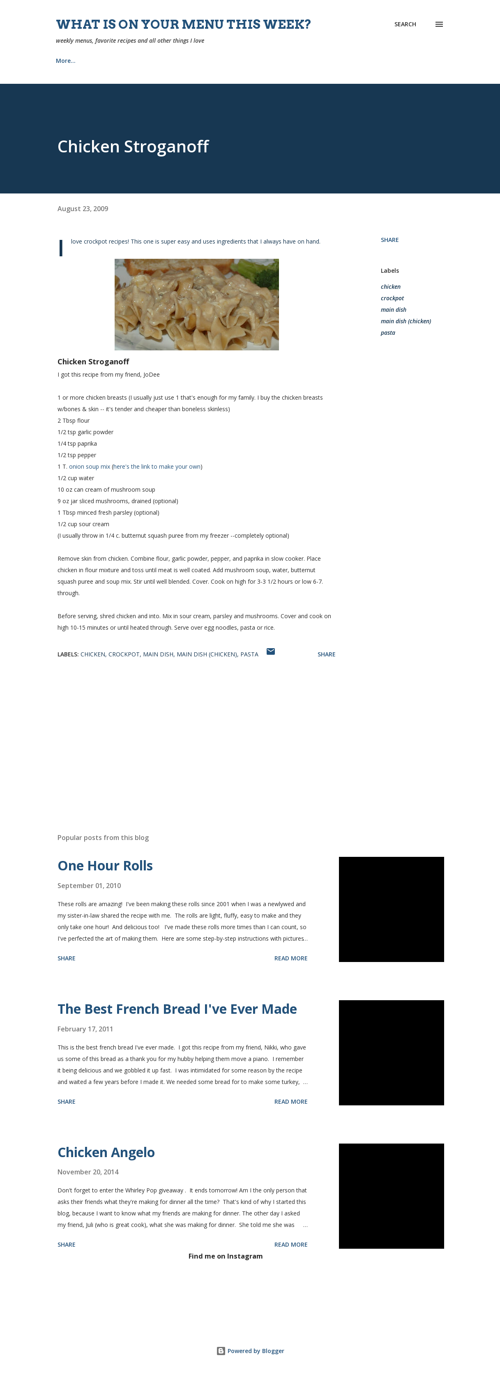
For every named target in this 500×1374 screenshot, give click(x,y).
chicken (391, 286)
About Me (156, 60)
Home (64, 60)
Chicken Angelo (106, 1152)
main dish (393, 309)
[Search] (405, 24)
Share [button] (390, 240)
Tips (326, 60)
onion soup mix (89, 466)
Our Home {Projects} (266, 60)
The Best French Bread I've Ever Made (177, 1008)
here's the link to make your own (156, 466)
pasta (388, 332)
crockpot (392, 298)
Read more (291, 958)
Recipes (107, 60)
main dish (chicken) (406, 321)
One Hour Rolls (105, 865)
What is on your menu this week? (184, 24)
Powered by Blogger (250, 1351)
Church (204, 60)
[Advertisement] (196, 730)
